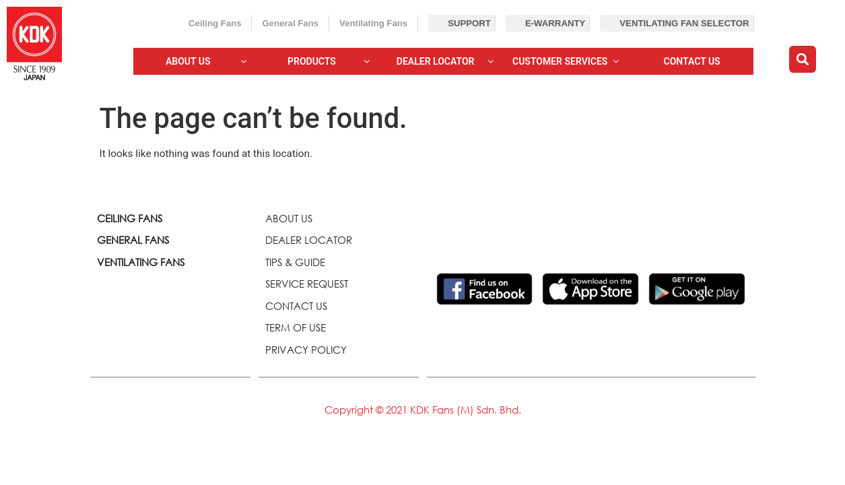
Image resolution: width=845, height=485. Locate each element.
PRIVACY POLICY (306, 350)
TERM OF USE (295, 327)
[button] (802, 59)
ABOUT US (288, 218)
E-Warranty (555, 23)
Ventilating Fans (373, 23)
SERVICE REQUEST (306, 284)
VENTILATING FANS (140, 262)
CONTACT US (296, 306)
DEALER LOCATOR (308, 240)
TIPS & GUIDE (295, 262)
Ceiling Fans (215, 23)
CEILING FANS (129, 218)
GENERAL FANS (133, 240)
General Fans (290, 23)
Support (469, 23)
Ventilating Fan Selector (684, 23)
